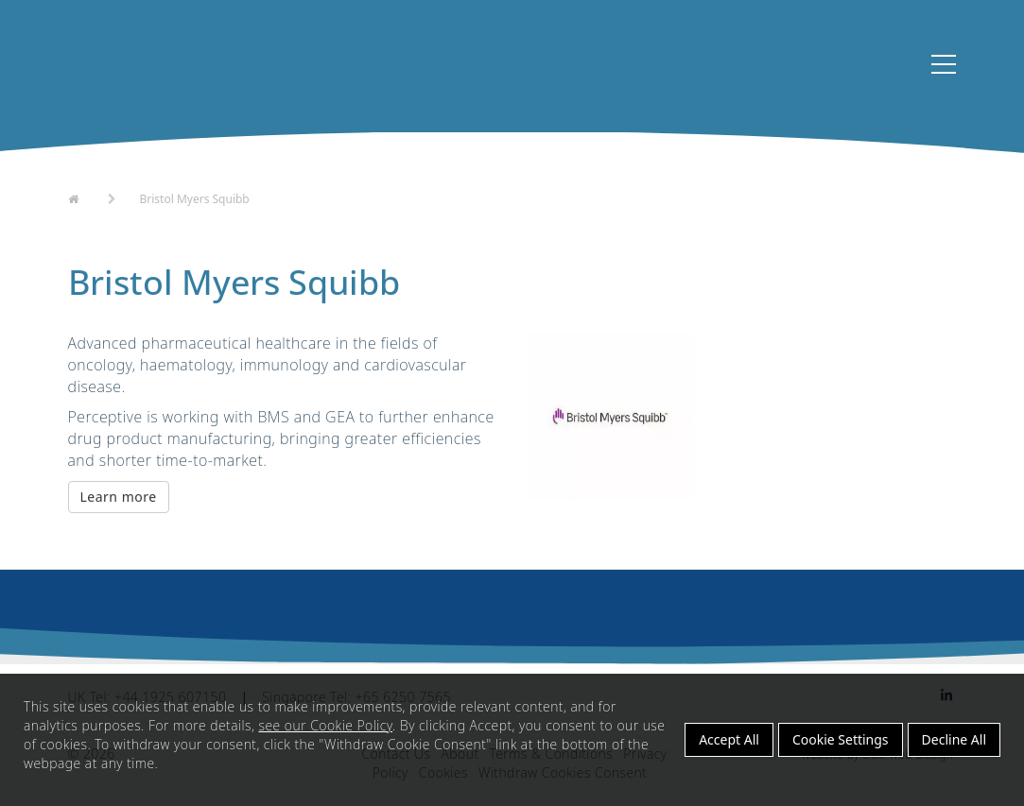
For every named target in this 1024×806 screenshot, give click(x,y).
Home (85, 207)
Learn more (118, 508)
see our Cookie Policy (325, 725)
